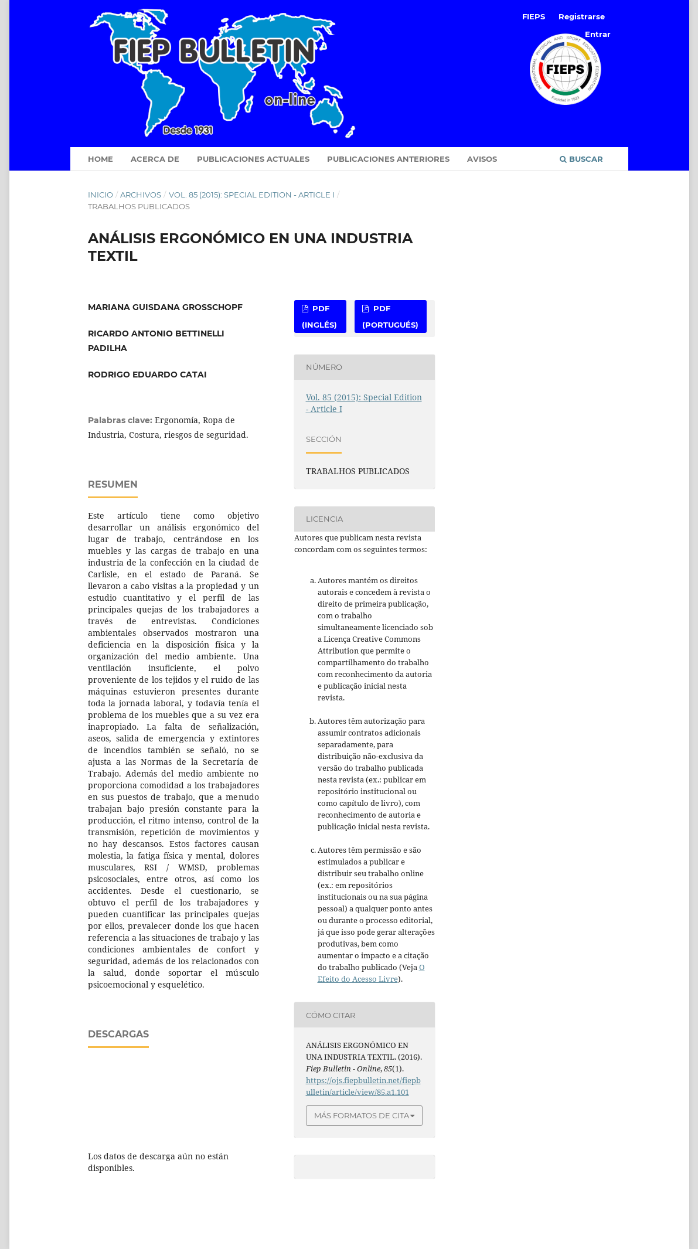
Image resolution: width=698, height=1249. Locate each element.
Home (100, 159)
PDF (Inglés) (319, 316)
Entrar (598, 34)
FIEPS (533, 16)
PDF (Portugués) (390, 316)
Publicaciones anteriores (388, 159)
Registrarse (582, 16)
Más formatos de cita (361, 1115)
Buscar (581, 159)
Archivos (140, 194)
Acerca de (155, 159)
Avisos (482, 159)
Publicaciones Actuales (253, 159)
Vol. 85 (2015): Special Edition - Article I (252, 194)
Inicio (100, 194)
